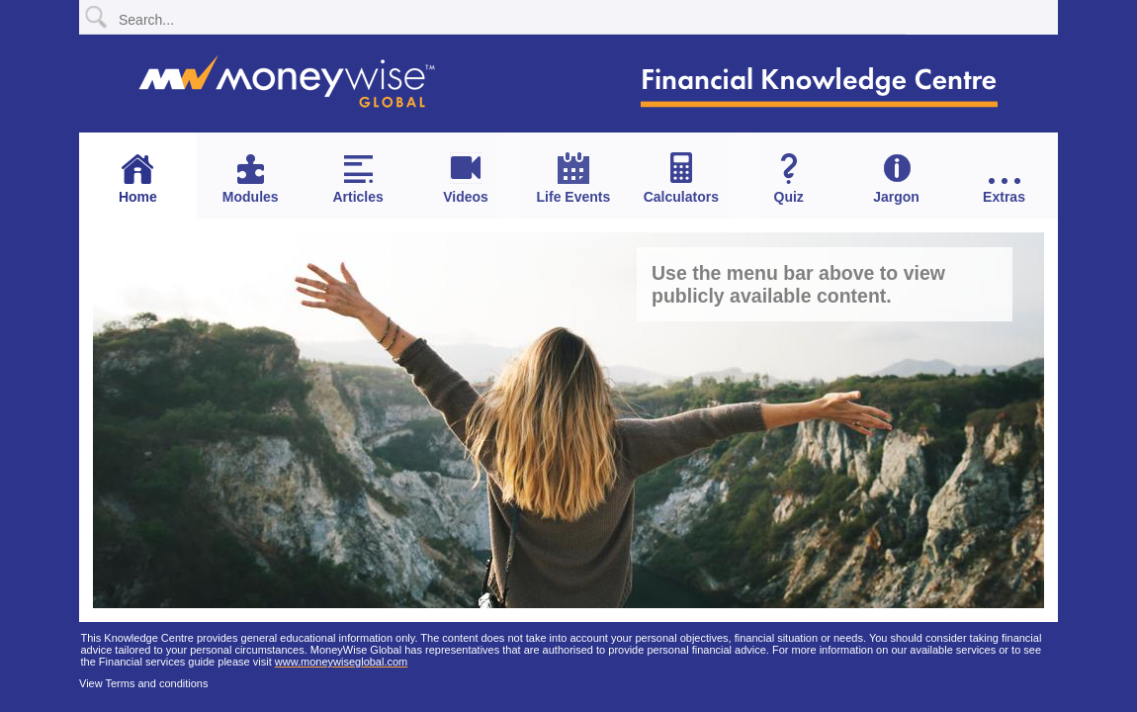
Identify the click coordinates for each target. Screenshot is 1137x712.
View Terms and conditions (143, 683)
